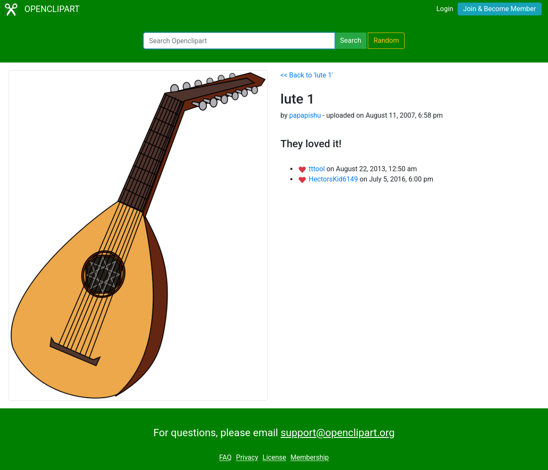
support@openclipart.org (337, 433)
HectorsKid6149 (334, 179)
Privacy (247, 458)
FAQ (225, 458)
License (274, 458)
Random (386, 40)
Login (444, 9)
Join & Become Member (499, 9)
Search (350, 40)
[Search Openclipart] (239, 41)
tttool (318, 169)
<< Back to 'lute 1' (306, 75)
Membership (310, 458)
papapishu (305, 115)
